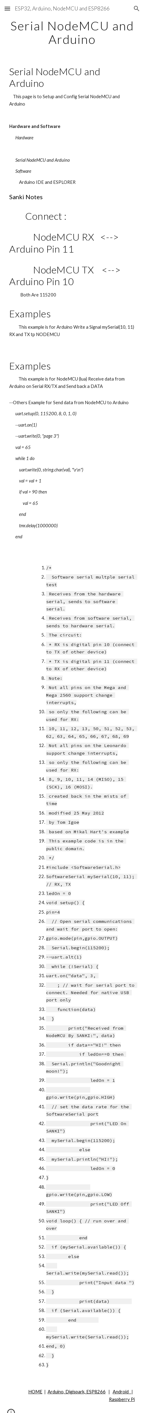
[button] (7, 8)
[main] (72, 32)
